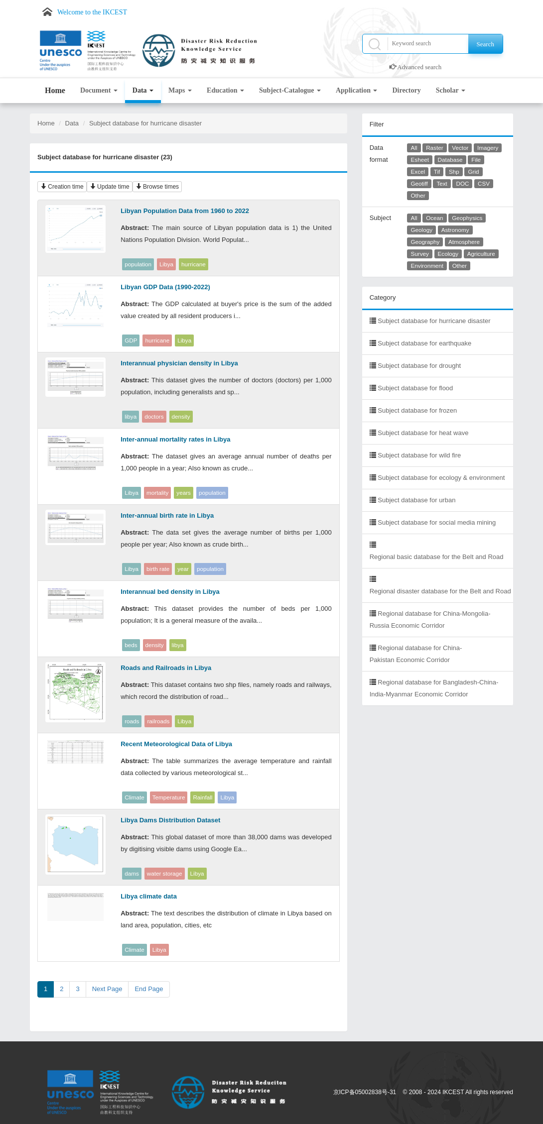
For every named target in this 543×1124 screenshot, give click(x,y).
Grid (473, 171)
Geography (425, 241)
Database (450, 159)
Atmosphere (464, 241)
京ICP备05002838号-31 (365, 1092)
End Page (149, 989)
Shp (454, 171)
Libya (166, 264)
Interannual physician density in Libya (179, 363)
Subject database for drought (419, 365)
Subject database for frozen (417, 410)
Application (357, 90)
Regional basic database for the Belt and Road (437, 557)
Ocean (434, 218)
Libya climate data (149, 896)
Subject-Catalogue (290, 90)
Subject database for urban (416, 500)
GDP (131, 340)
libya (130, 416)
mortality (157, 492)
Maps (180, 90)
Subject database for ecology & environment (441, 477)
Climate (134, 797)
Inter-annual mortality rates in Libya (175, 439)
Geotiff (419, 183)
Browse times (157, 186)
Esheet (420, 159)
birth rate (157, 568)
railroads (158, 721)
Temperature (168, 797)
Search (485, 44)
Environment (427, 265)
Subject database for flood (415, 388)
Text (441, 183)
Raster (434, 147)
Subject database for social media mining (437, 522)
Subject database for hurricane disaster (145, 123)
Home (55, 90)
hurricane (193, 264)
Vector (460, 147)
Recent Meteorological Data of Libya (176, 744)
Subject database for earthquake (424, 343)
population (138, 264)
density (181, 416)
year (183, 568)
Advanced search (419, 67)
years (183, 492)
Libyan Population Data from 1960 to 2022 (185, 211)
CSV (484, 183)
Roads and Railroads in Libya (166, 668)
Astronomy (455, 229)
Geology (422, 229)
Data (143, 90)
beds (131, 645)
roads (132, 721)
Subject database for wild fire (419, 455)
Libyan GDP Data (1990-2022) (165, 287)
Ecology (448, 253)
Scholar (450, 90)
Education (225, 90)
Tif (437, 171)
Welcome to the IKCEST (92, 12)
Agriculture (481, 253)
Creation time (62, 186)
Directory (406, 90)
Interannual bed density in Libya (170, 591)
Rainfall (202, 797)
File (476, 159)
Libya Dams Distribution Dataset (170, 820)
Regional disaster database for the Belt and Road (440, 591)
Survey (420, 253)
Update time (110, 186)
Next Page (107, 989)
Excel (418, 171)
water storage (164, 873)
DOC (462, 183)
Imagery (487, 147)
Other (418, 195)
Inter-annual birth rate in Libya (167, 515)
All (414, 147)
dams (132, 873)
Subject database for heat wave (423, 433)
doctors (153, 416)
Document (99, 90)
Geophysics (467, 218)
